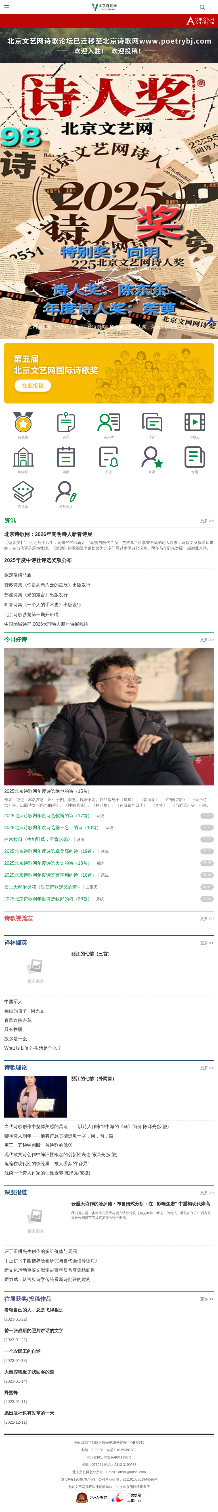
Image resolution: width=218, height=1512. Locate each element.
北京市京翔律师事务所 (133, 1487)
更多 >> (207, 520)
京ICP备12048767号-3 (78, 1479)
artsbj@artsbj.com (132, 1472)
